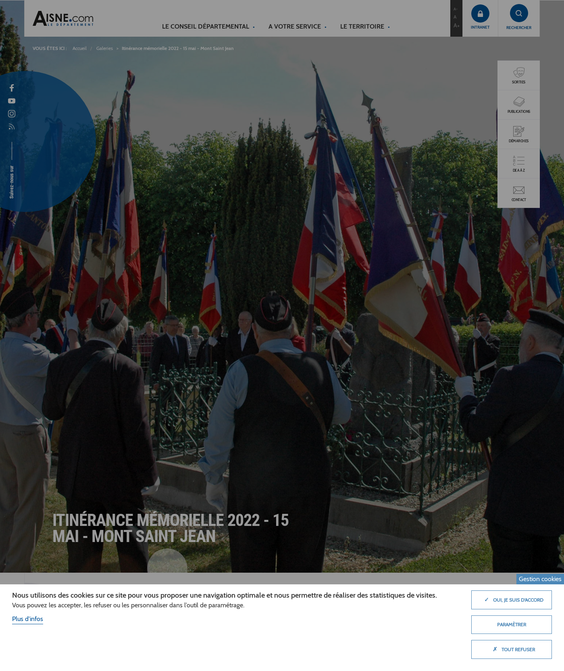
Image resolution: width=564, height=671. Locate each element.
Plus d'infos (27, 619)
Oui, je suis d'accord (511, 599)
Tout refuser (512, 649)
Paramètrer (511, 624)
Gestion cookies (540, 579)
